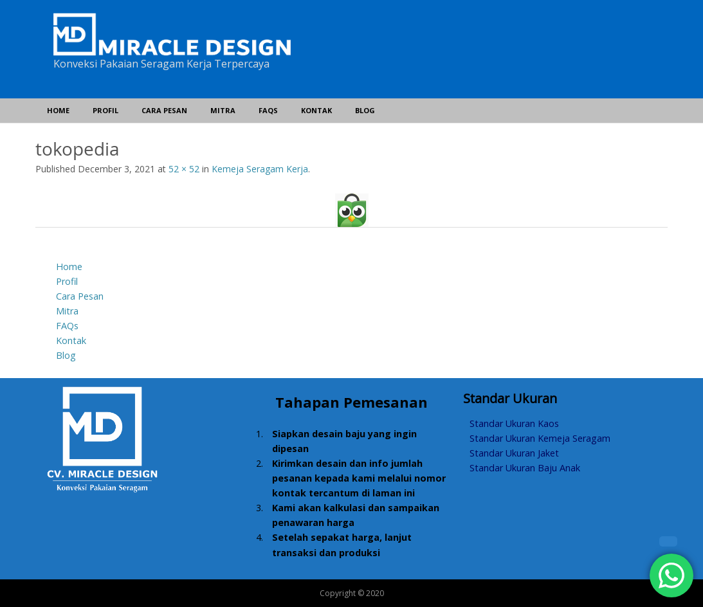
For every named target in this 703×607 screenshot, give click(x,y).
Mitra (222, 110)
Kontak (316, 110)
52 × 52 (184, 169)
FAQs (268, 110)
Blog (365, 110)
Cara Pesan (164, 110)
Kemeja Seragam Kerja (260, 169)
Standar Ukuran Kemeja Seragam (540, 438)
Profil (105, 110)
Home (58, 110)
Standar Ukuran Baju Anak (525, 468)
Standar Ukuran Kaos (514, 423)
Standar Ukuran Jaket (514, 453)
